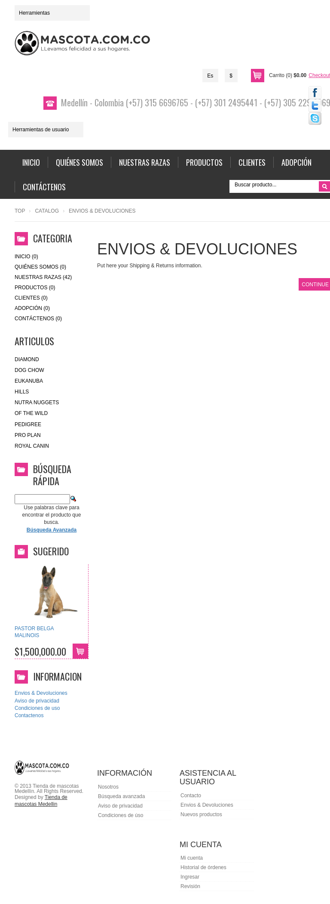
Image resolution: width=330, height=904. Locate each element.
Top (20, 211)
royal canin (32, 446)
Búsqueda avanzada (121, 796)
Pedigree (28, 424)
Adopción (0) (32, 308)
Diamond (27, 359)
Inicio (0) (26, 257)
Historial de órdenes (203, 867)
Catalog (47, 211)
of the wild (31, 413)
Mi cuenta (191, 858)
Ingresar (189, 877)
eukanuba (29, 381)
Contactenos (29, 715)
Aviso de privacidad (37, 701)
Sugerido (51, 551)
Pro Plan (28, 435)
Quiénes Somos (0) (40, 267)
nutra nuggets (37, 402)
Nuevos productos (201, 814)
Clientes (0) (31, 298)
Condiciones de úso (120, 815)
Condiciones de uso (37, 708)
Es (210, 76)
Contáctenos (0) (38, 319)
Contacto (190, 796)
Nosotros (108, 787)
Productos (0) (35, 288)
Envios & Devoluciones (41, 693)
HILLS (22, 392)
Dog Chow (29, 370)
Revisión (190, 886)
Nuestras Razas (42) (43, 277)
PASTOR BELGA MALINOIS (34, 631)
